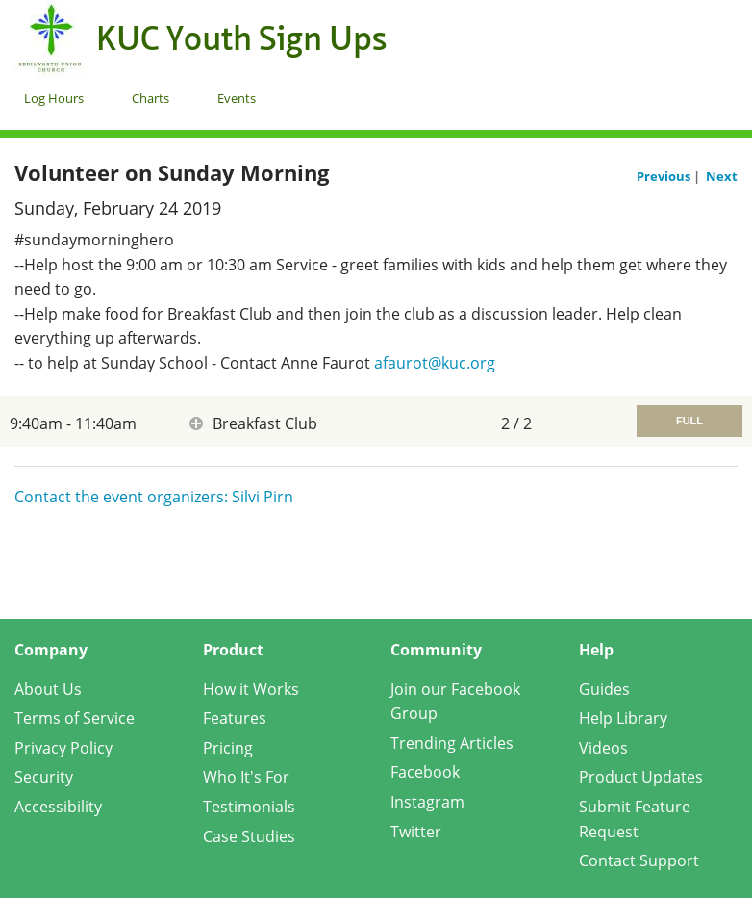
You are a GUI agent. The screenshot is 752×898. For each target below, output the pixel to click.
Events (236, 98)
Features (234, 718)
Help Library (623, 718)
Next (722, 176)
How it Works (251, 689)
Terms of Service (74, 718)
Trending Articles (452, 743)
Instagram (427, 801)
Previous (665, 176)
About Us (48, 689)
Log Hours (54, 98)
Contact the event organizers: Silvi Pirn (153, 496)
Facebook (425, 772)
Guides (604, 689)
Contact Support (639, 860)
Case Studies (249, 836)
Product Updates (641, 776)
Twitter (415, 831)
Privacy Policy (63, 747)
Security (43, 776)
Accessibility (58, 806)
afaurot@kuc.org (434, 362)
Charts (150, 98)
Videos (603, 747)
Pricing (228, 747)
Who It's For (246, 776)
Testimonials (249, 806)
